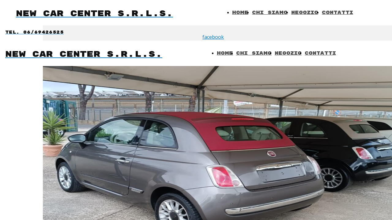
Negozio (304, 13)
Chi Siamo (270, 13)
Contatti (337, 13)
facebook (213, 37)
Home (240, 13)
